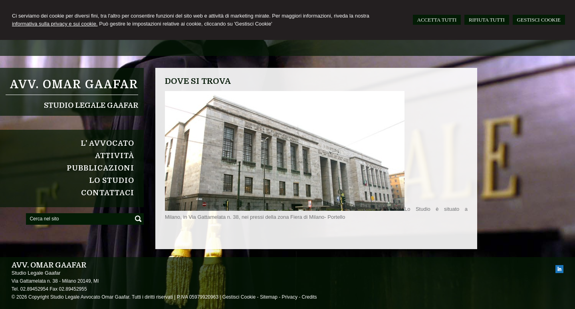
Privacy (289, 297)
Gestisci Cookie (239, 297)
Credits (309, 297)
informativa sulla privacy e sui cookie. (55, 24)
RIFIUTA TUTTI (487, 20)
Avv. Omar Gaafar (74, 84)
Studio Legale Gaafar (91, 105)
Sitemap (269, 297)
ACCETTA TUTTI (437, 20)
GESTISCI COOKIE (539, 20)
